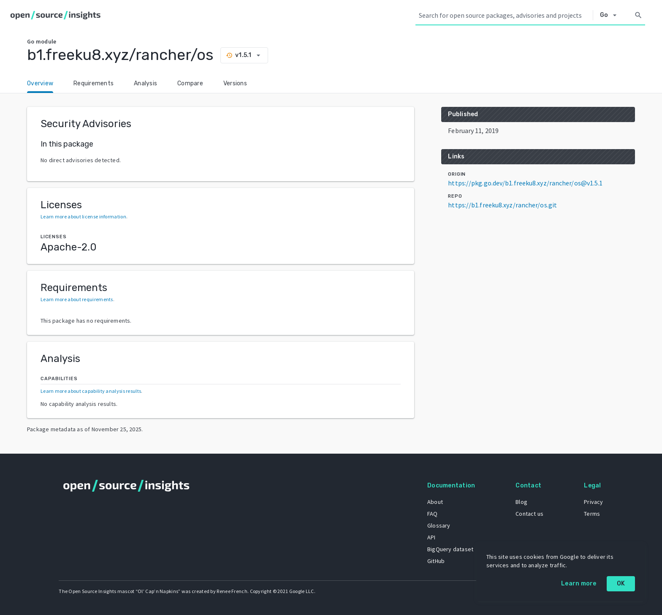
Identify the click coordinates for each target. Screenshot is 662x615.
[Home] (57, 15)
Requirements (93, 83)
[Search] (638, 15)
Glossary (438, 525)
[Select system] (610, 15)
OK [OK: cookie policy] (621, 583)
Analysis (145, 83)
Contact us (529, 513)
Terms (592, 513)
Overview (40, 83)
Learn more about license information (83, 216)
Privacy (593, 502)
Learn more (579, 583)
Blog (521, 502)
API (431, 537)
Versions (235, 83)
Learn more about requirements (77, 299)
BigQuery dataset (450, 549)
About (434, 502)
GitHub (435, 561)
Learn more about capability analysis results (91, 391)
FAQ (432, 513)
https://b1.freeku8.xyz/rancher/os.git (502, 205)
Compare (190, 83)
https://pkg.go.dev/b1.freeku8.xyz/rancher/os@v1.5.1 (525, 183)
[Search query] (504, 15)
